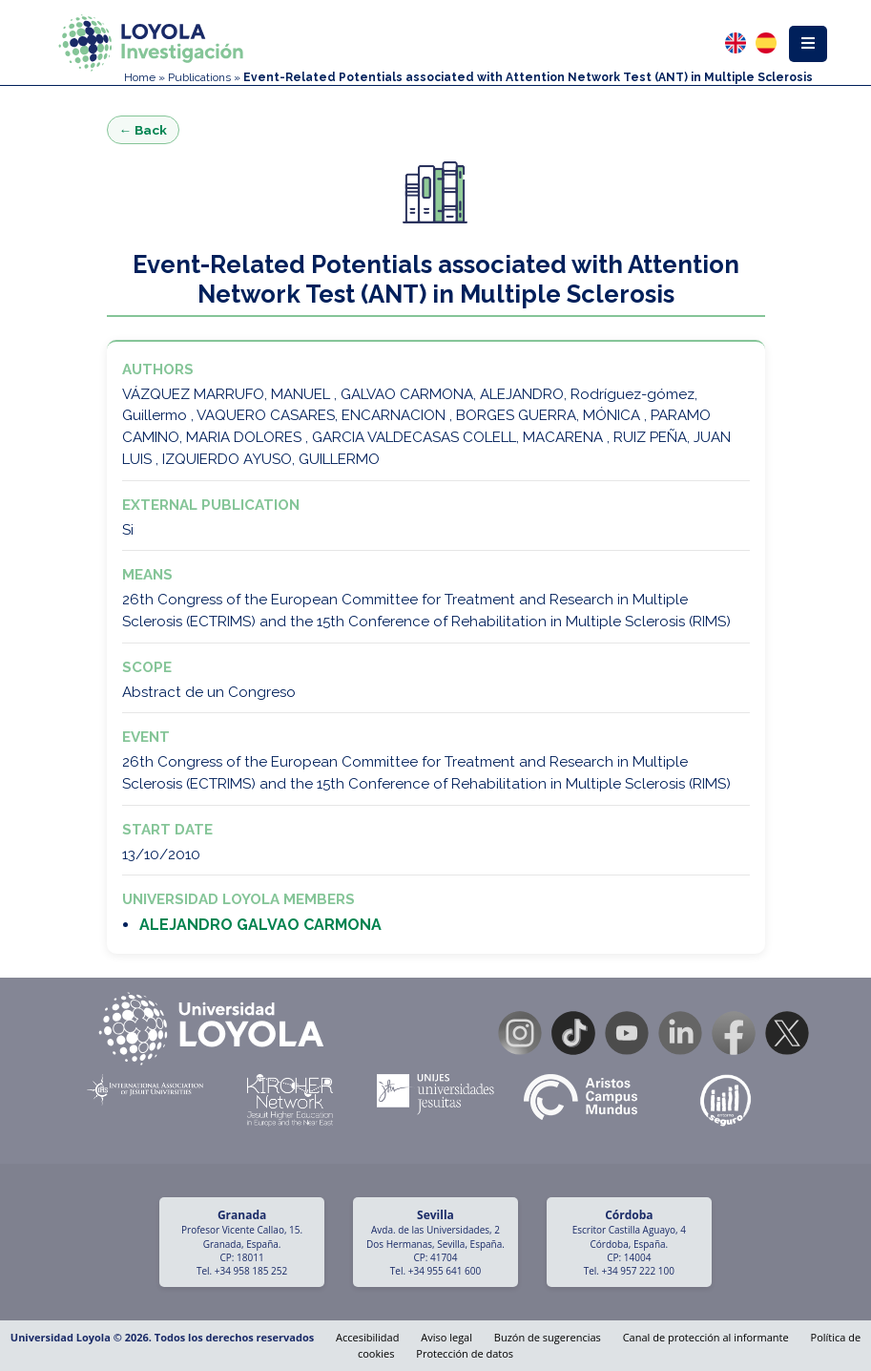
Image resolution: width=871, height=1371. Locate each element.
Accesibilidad (367, 1337)
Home (140, 77)
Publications (199, 77)
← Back (143, 129)
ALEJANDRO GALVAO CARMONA (260, 925)
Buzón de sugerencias (547, 1337)
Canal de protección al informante (706, 1337)
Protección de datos (464, 1353)
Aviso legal (446, 1337)
